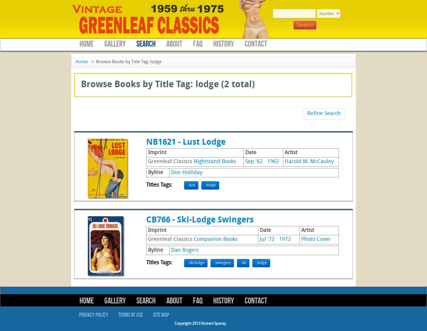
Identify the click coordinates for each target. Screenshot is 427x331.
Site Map (161, 315)
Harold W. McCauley (309, 162)
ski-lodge (196, 263)
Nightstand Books (215, 162)
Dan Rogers (185, 250)
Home (86, 44)
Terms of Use (130, 315)
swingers (223, 263)
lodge (211, 185)
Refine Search (324, 114)
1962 (273, 162)
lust (192, 185)
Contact (256, 44)
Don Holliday (187, 173)
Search (146, 44)
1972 (285, 239)
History (223, 44)
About (174, 44)
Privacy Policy (93, 315)
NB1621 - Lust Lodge (186, 143)
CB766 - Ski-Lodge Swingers (200, 220)
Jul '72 (267, 239)
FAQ (198, 44)
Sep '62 (254, 162)
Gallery (115, 44)
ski (244, 263)
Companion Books (216, 239)
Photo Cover (316, 239)
